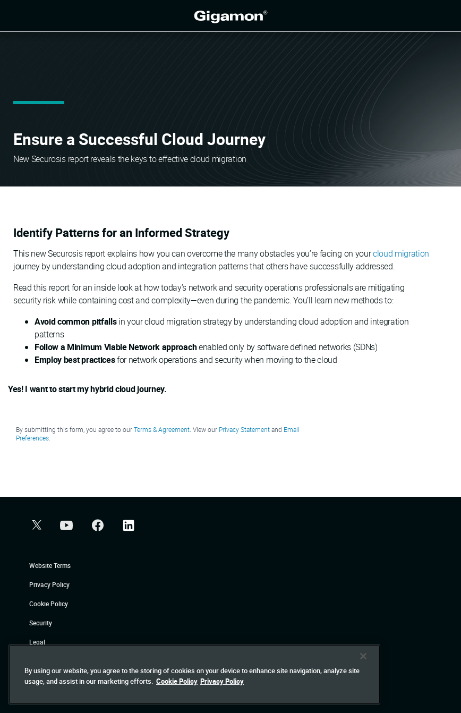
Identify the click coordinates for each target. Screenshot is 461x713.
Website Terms (50, 565)
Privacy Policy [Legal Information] (222, 694)
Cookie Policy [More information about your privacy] (177, 694)
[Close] (363, 669)
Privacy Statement (244, 429)
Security (40, 622)
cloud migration (401, 253)
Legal (37, 642)
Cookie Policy (48, 603)
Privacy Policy (49, 584)
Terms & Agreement (162, 429)
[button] (35, 526)
